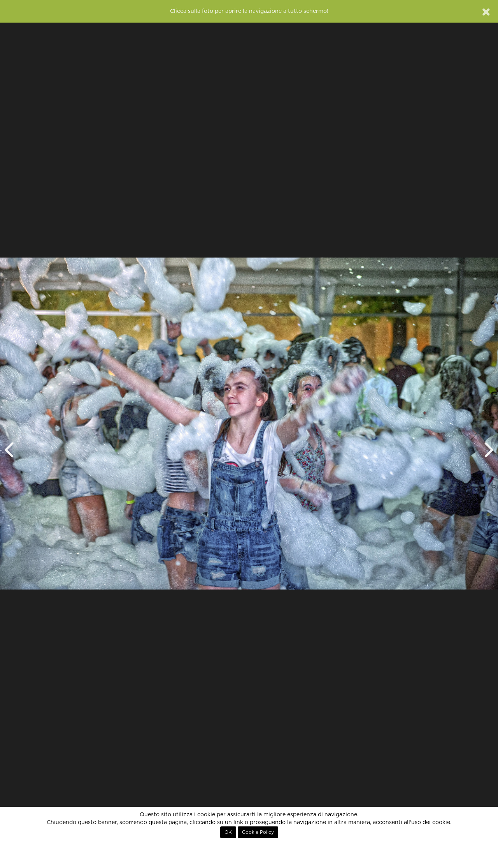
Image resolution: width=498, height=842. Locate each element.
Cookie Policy (258, 832)
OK (228, 832)
